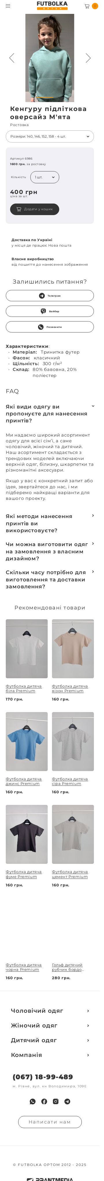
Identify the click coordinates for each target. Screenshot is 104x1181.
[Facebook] (44, 1101)
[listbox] (50, 136)
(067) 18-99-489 (43, 1077)
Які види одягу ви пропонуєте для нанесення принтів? (47, 414)
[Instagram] (56, 1101)
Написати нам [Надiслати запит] (50, 1122)
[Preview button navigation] (11, 58)
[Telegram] (67, 1101)
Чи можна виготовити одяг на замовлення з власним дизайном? (47, 551)
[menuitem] (33, 1101)
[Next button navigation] (88, 58)
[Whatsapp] (33, 1101)
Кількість (18, 177)
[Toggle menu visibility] (8, 6)
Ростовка (19, 125)
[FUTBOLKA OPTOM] (52, 5)
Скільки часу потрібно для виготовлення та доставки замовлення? (46, 579)
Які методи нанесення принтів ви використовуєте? (39, 523)
